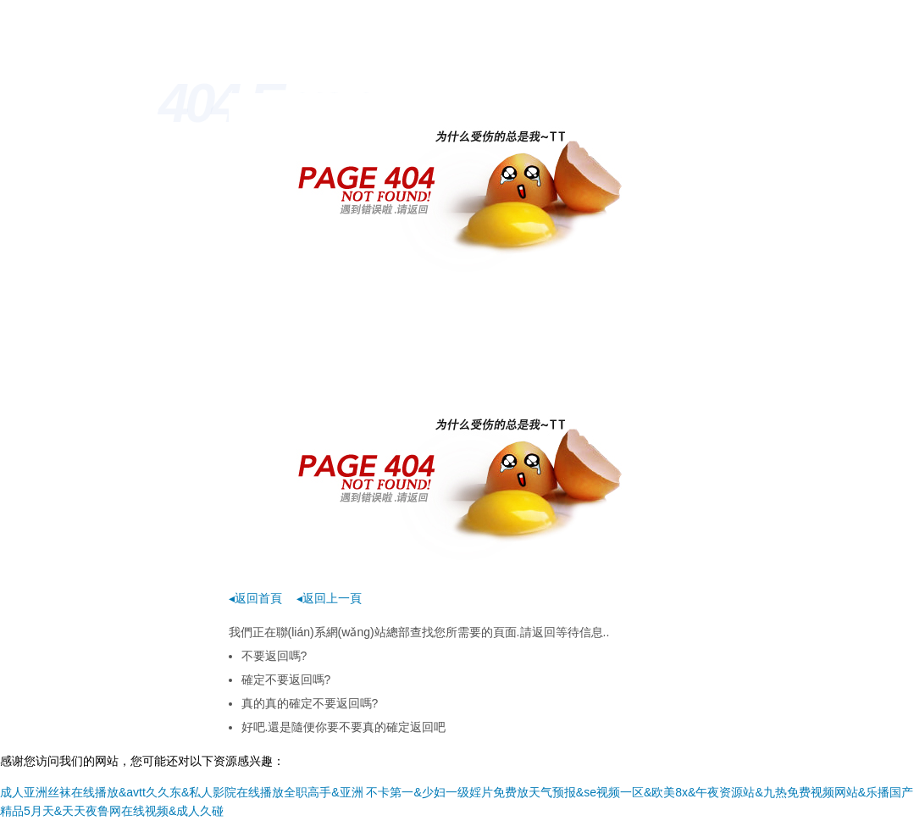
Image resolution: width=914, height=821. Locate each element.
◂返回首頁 (255, 598)
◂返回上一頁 (329, 598)
